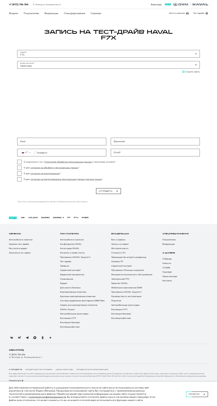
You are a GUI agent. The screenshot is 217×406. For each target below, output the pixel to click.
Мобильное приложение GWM (126, 287)
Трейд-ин (64, 266)
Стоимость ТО (118, 252)
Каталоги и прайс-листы (72, 252)
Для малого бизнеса (70, 287)
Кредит (63, 283)
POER (85, 217)
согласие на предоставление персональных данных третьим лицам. (97, 179)
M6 (23, 217)
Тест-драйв (65, 261)
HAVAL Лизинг (67, 309)
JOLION (33, 217)
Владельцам (51, 13)
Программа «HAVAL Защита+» (75, 257)
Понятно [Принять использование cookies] (197, 394)
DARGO (45, 217)
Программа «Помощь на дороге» (127, 270)
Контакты (167, 280)
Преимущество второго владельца (128, 257)
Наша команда (169, 276)
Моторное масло (119, 248)
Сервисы (15, 234)
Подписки (116, 300)
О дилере (95, 13)
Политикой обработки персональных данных (99, 162)
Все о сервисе (118, 239)
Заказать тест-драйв (19, 244)
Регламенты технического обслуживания (131, 274)
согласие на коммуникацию (76, 173)
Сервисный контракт (70, 270)
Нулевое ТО (117, 261)
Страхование (66, 279)
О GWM (166, 267)
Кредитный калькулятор (72, 274)
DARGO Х (58, 217)
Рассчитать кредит (18, 248)
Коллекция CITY (68, 318)
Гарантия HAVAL (119, 283)
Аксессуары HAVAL (69, 248)
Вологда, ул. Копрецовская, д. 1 (25, 357)
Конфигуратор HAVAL (71, 244)
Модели (13, 13)
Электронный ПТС (120, 279)
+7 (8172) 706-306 (17, 354)
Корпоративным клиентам (73, 292)
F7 (68, 217)
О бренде (167, 259)
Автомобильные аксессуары (74, 313)
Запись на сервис (120, 244)
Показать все (16, 380)
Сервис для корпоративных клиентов (78, 305)
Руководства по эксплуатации (126, 296)
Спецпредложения (74, 13)
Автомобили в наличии (21, 239)
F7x (76, 217)
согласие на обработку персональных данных (86, 168)
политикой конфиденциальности (47, 396)
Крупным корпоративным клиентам (77, 296)
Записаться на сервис (20, 252)
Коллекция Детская (69, 327)
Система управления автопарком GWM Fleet (82, 300)
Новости (166, 263)
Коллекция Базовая (70, 322)
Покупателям (31, 13)
